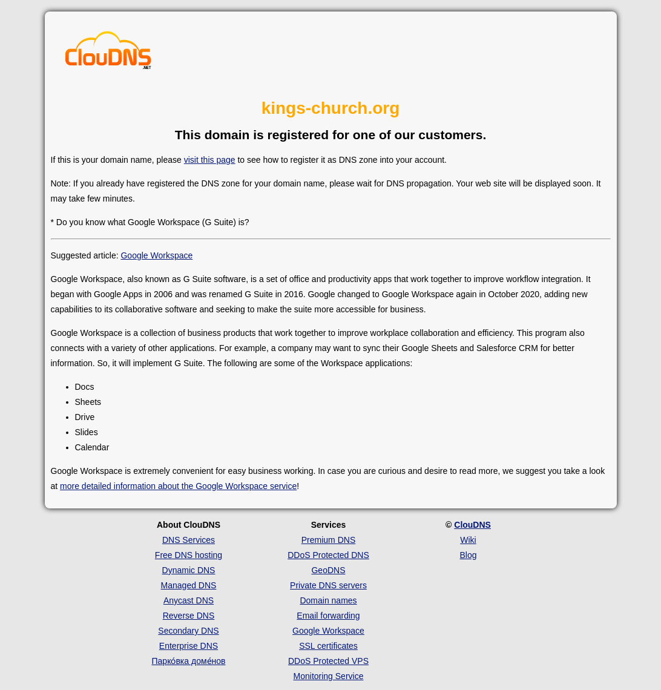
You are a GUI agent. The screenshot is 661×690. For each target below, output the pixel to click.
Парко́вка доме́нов (189, 661)
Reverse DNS (189, 615)
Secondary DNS (188, 631)
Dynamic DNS (188, 570)
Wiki (468, 540)
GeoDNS (328, 570)
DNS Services (188, 540)
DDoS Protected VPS (328, 661)
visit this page (209, 160)
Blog (467, 555)
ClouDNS (472, 525)
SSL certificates (328, 646)
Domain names (328, 600)
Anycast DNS (188, 600)
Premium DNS (328, 540)
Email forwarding (328, 615)
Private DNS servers (328, 585)
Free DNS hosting (188, 555)
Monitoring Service (329, 676)
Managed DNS (189, 585)
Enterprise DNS (188, 646)
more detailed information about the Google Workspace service (178, 486)
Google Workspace (156, 255)
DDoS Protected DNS (328, 555)
